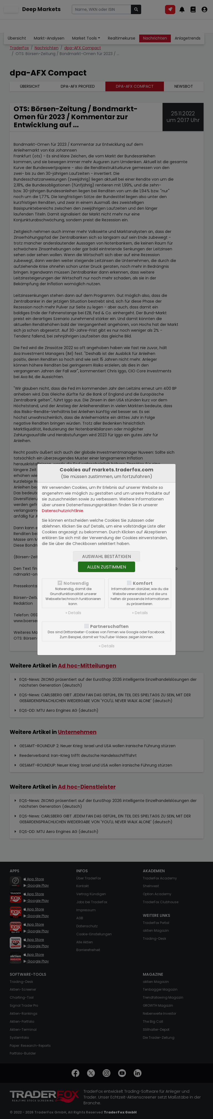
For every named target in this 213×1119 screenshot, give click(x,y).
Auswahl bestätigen (106, 556)
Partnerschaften (109, 626)
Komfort (143, 583)
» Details (73, 613)
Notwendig (76, 583)
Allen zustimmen (106, 567)
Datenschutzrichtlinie (62, 510)
